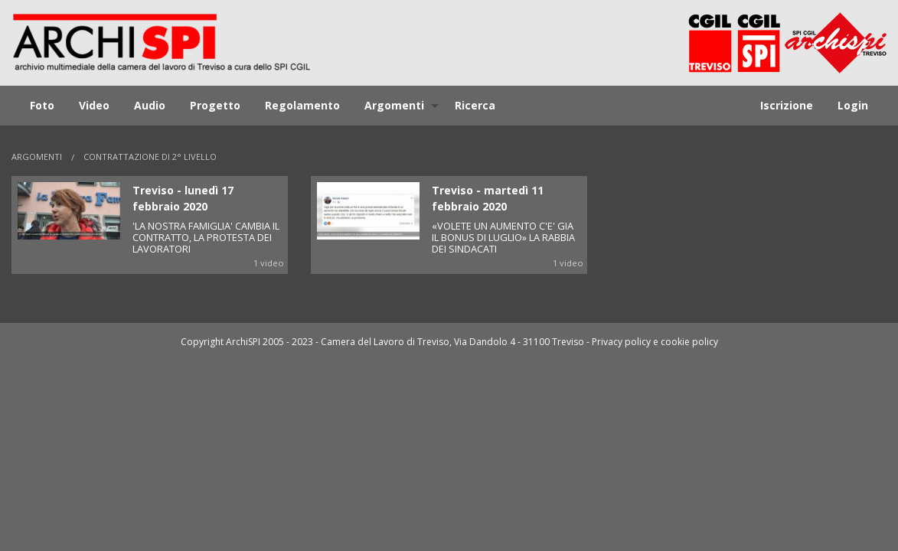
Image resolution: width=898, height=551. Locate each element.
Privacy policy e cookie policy (655, 341)
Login (853, 105)
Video (94, 105)
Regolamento (302, 105)
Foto (42, 105)
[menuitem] (42, 105)
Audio (149, 105)
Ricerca (475, 105)
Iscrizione (786, 105)
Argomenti (394, 105)
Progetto (215, 105)
